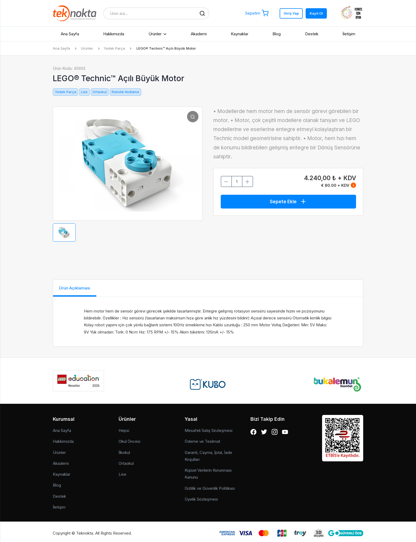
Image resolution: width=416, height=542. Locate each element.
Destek (311, 33)
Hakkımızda (113, 33)
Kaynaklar (239, 33)
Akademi (199, 33)
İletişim (349, 33)
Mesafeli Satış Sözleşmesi (208, 427)
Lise (84, 92)
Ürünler (155, 33)
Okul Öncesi (129, 438)
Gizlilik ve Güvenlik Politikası (210, 485)
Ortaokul (100, 92)
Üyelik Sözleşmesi (201, 496)
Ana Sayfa (70, 33)
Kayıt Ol (316, 13)
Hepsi (124, 427)
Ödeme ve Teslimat (202, 438)
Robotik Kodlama (125, 92)
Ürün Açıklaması (78, 288)
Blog (276, 33)
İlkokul (124, 449)
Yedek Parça (115, 48)
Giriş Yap (291, 13)
